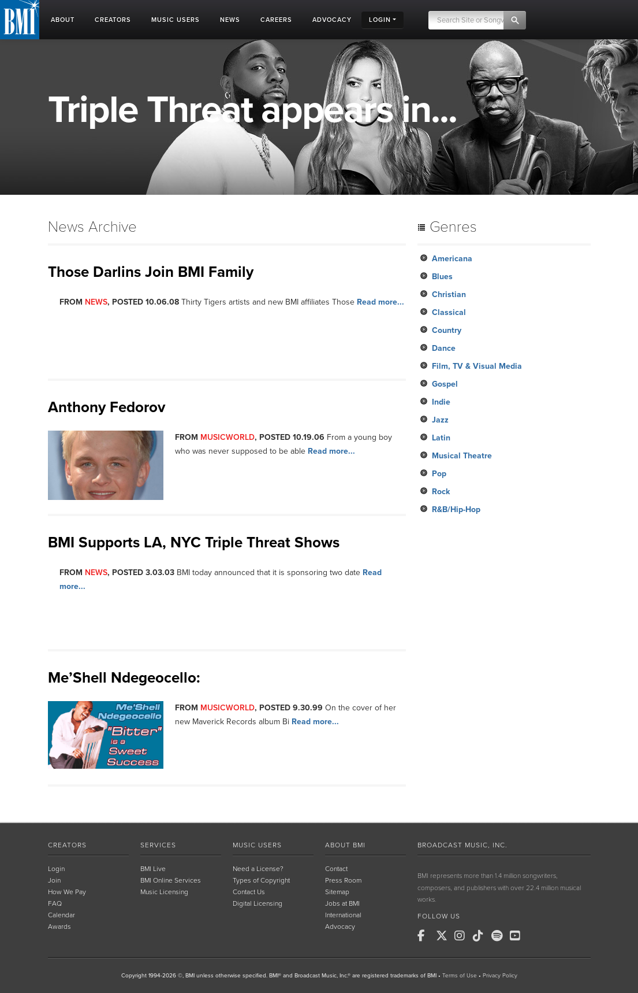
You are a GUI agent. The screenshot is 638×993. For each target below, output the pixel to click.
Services (158, 845)
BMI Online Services (170, 880)
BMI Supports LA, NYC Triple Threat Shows (193, 542)
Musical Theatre (462, 456)
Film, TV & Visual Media (477, 366)
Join (54, 880)
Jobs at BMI (342, 903)
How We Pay (67, 892)
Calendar (61, 915)
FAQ (55, 903)
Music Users (257, 845)
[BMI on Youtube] (518, 936)
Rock (441, 492)
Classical (449, 312)
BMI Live (153, 869)
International (343, 915)
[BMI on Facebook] (425, 936)
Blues (442, 276)
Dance (444, 348)
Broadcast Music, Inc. (462, 845)
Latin (441, 438)
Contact (336, 869)
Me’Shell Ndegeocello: (124, 678)
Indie (441, 402)
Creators (67, 845)
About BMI (345, 845)
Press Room (343, 880)
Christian (449, 294)
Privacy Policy (500, 975)
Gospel (445, 384)
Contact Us (249, 892)
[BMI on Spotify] (499, 936)
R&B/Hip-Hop (456, 509)
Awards (59, 926)
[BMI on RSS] (536, 936)
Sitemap (337, 892)
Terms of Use (459, 975)
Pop (439, 474)
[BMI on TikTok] (481, 936)
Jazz (440, 420)
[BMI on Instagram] (462, 936)
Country (446, 330)
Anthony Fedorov (106, 407)
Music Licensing (164, 892)
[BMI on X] (444, 936)
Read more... (380, 302)
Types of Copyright (261, 880)
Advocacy (340, 926)
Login (56, 869)
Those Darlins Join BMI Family (150, 272)
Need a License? (258, 869)
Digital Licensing (257, 903)
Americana (452, 259)
